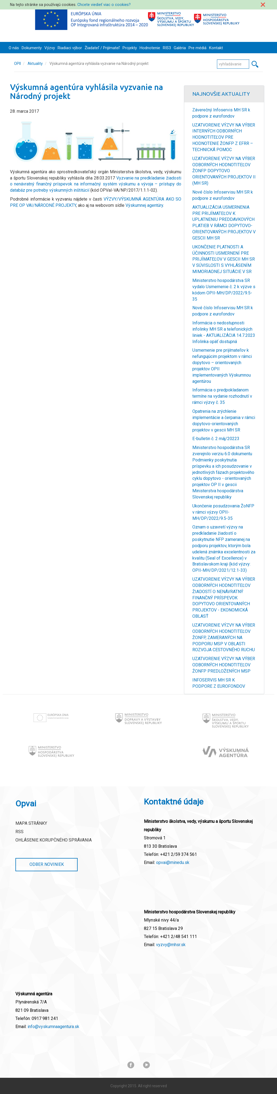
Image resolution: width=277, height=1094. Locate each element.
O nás (14, 47)
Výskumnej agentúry (144, 205)
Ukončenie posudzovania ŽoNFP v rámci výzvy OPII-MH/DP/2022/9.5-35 (223, 512)
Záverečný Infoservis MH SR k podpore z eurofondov (221, 113)
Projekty (130, 47)
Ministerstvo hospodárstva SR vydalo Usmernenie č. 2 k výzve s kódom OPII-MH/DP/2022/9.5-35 (223, 290)
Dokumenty (32, 47)
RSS (19, 831)
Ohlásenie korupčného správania (53, 840)
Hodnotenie (150, 47)
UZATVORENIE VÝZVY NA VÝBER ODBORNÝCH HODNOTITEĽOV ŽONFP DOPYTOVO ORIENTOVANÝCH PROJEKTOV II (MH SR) (224, 171)
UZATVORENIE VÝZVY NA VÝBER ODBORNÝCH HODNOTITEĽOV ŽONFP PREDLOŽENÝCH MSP (223, 665)
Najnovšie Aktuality (221, 94)
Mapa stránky (31, 823)
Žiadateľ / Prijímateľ (102, 47)
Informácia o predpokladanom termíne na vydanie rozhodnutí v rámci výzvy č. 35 (222, 396)
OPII (17, 63)
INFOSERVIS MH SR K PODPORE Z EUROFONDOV (218, 683)
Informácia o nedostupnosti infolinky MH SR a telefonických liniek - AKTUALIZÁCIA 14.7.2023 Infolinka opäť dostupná (223, 332)
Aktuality (35, 63)
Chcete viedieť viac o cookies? (104, 4)
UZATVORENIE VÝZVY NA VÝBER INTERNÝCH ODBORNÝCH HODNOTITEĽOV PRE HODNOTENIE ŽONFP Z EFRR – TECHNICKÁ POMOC (223, 137)
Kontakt (216, 47)
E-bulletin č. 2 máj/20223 (215, 438)
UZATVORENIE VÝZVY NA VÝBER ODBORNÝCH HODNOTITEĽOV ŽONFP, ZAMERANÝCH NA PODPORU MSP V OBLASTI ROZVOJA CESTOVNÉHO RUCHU (223, 637)
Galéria (180, 47)
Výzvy (49, 47)
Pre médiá (197, 47)
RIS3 (167, 47)
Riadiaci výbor (70, 47)
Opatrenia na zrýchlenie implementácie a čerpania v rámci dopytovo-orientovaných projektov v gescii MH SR (223, 421)
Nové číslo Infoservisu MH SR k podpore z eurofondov (222, 195)
